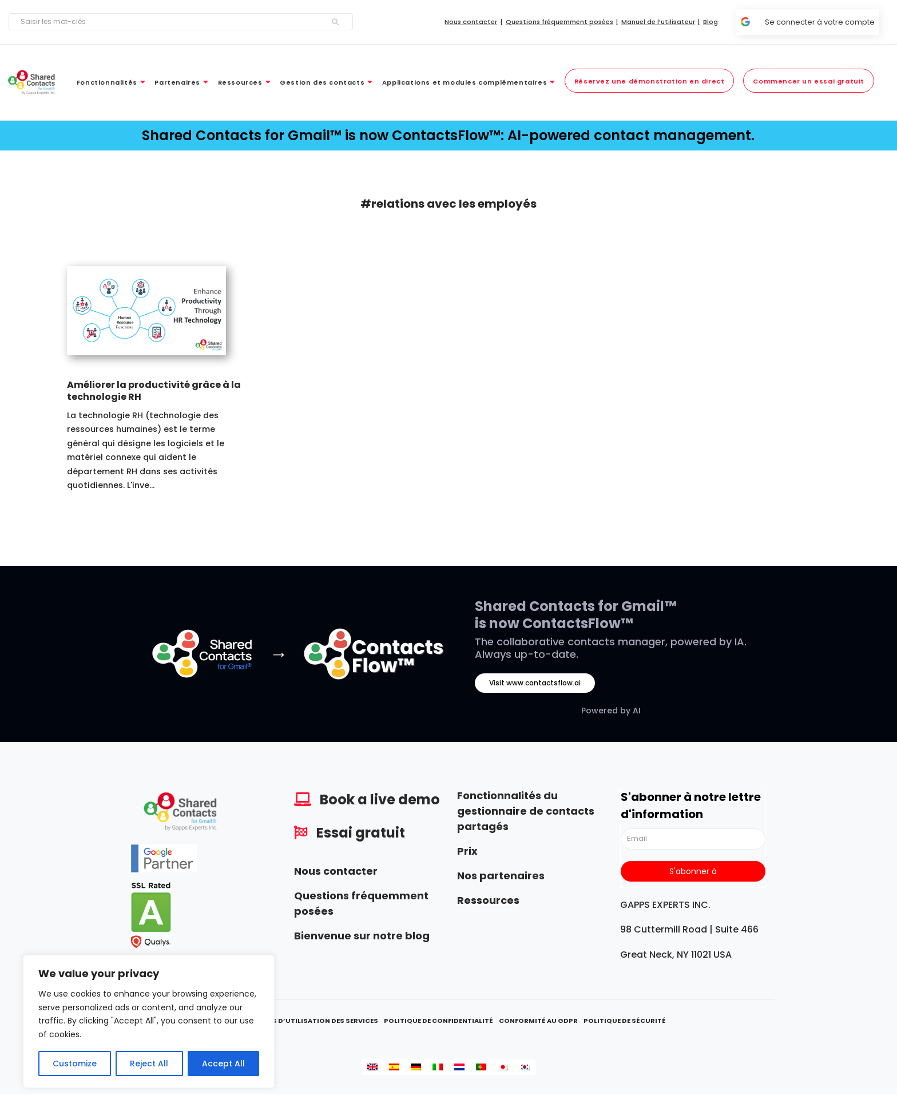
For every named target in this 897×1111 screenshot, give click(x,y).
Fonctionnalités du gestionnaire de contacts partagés (525, 811)
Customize (75, 1063)
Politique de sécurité (625, 1020)
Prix (467, 851)
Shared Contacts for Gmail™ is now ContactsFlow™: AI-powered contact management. (448, 135)
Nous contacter (336, 871)
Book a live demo (380, 799)
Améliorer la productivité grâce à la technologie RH (154, 390)
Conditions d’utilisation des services (304, 1020)
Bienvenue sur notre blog (362, 936)
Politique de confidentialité (438, 1020)
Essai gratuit (360, 832)
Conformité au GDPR (538, 1020)
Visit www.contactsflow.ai (535, 683)
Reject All (149, 1063)
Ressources (488, 900)
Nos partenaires (501, 875)
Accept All (223, 1063)
